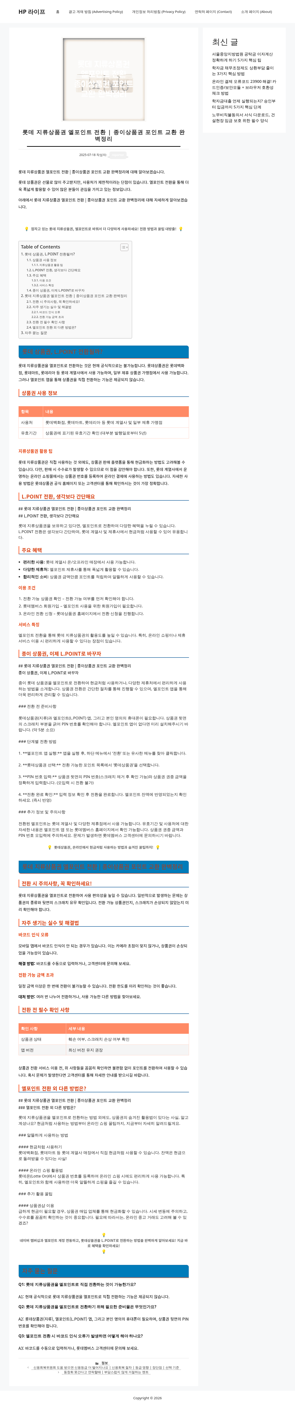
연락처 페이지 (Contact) (213, 11)
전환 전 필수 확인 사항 (48, 322)
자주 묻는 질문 (36, 332)
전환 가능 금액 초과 (51, 317)
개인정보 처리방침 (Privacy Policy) (158, 11)
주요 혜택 (39, 275)
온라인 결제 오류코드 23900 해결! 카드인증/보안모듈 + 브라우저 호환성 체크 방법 (244, 87)
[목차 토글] (122, 247)
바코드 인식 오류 (49, 312)
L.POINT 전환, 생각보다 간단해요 (56, 270)
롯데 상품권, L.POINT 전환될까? (50, 254)
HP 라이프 (31, 11)
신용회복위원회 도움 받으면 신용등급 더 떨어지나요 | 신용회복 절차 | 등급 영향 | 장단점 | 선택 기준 (106, 1367)
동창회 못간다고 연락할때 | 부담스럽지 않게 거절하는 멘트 (106, 1372)
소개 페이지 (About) (256, 11)
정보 (104, 1363)
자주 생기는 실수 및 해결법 (51, 307)
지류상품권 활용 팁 (51, 265)
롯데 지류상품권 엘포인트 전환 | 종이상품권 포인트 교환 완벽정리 (76, 295)
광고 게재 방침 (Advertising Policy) (96, 11)
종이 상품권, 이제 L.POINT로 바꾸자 (58, 290)
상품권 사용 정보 (44, 260)
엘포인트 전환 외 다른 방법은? (54, 327)
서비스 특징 (46, 285)
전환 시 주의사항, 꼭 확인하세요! (56, 301)
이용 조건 (45, 280)
